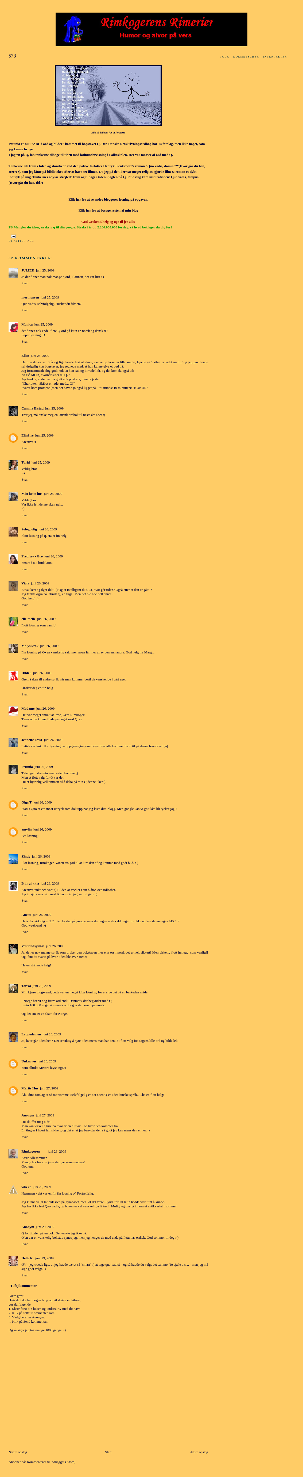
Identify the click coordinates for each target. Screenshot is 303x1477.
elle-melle (28, 619)
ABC (31, 240)
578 (12, 56)
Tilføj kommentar (23, 1286)
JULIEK (27, 270)
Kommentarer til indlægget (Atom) (51, 1462)
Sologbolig (29, 529)
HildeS (26, 673)
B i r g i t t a (30, 883)
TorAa (26, 986)
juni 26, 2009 (47, 529)
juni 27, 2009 (49, 1088)
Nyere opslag (18, 1452)
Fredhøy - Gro (32, 556)
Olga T (26, 802)
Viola (25, 583)
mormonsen (30, 297)
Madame (27, 708)
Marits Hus (29, 1088)
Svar (24, 283)
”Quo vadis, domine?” (162, 166)
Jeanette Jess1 (31, 740)
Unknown (28, 1061)
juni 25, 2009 (45, 270)
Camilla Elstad (32, 408)
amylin (26, 829)
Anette (26, 915)
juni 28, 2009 (57, 1151)
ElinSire (27, 435)
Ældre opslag (199, 1452)
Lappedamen (31, 1034)
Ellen (25, 356)
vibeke (26, 1187)
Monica (27, 324)
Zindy (25, 856)
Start (108, 1452)
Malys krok (29, 646)
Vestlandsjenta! (32, 946)
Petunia (27, 767)
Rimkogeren (30, 1151)
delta (69, 782)
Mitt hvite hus (31, 494)
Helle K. (27, 1258)
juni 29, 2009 (45, 1227)
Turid (25, 462)
